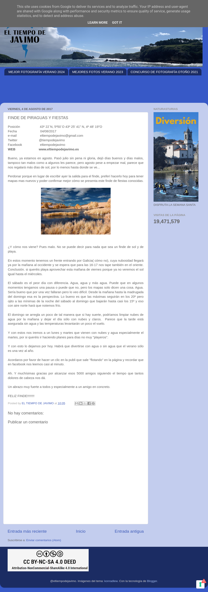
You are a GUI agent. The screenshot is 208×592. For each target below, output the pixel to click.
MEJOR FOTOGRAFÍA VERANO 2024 (36, 72)
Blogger (152, 581)
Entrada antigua (129, 531)
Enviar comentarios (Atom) (43, 540)
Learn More (98, 23)
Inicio (81, 531)
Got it (117, 23)
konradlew (111, 581)
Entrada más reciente (27, 531)
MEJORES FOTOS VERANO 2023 (97, 72)
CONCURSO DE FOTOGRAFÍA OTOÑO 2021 (164, 72)
